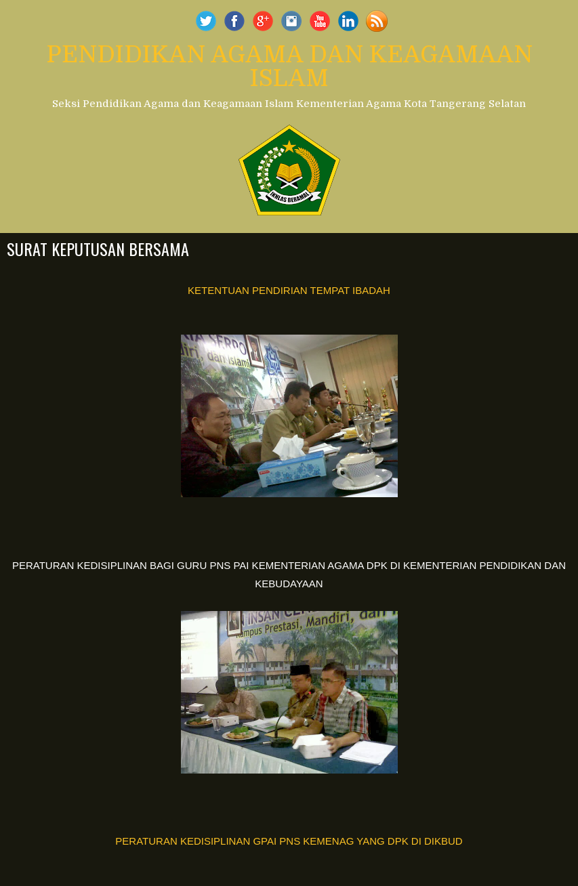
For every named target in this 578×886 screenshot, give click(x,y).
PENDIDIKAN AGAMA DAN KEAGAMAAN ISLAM (289, 66)
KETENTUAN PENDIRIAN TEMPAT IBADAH (289, 290)
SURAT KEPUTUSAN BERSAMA (98, 248)
